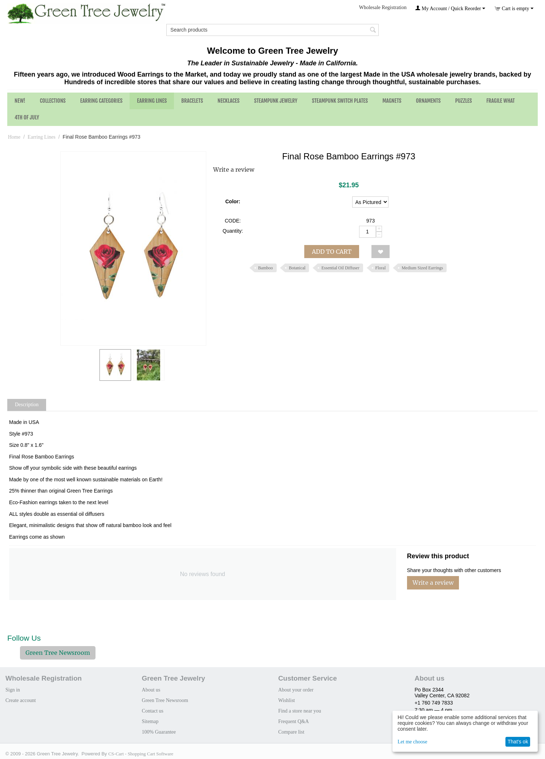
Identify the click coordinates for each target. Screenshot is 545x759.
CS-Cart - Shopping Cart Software (140, 753)
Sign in (12, 690)
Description (26, 404)
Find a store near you (299, 711)
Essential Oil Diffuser (340, 267)
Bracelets (192, 100)
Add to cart (331, 251)
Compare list (291, 732)
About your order (295, 690)
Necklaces (228, 100)
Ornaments (428, 100)
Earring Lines (152, 100)
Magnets (391, 100)
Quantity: (233, 231)
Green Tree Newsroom (57, 652)
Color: (232, 201)
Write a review (233, 169)
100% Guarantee (159, 732)
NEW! (20, 100)
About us (151, 690)
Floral (380, 267)
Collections (53, 100)
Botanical (297, 267)
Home (14, 137)
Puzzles (463, 100)
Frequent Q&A (293, 721)
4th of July (27, 117)
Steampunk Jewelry (275, 100)
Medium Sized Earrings (422, 267)
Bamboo (265, 267)
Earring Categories (101, 100)
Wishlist (286, 700)
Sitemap (150, 721)
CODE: (233, 221)
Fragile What (501, 100)
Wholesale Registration (383, 7)
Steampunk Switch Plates (340, 100)
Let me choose (412, 741)
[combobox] (272, 30)
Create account (20, 700)
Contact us (153, 711)
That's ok (518, 741)
